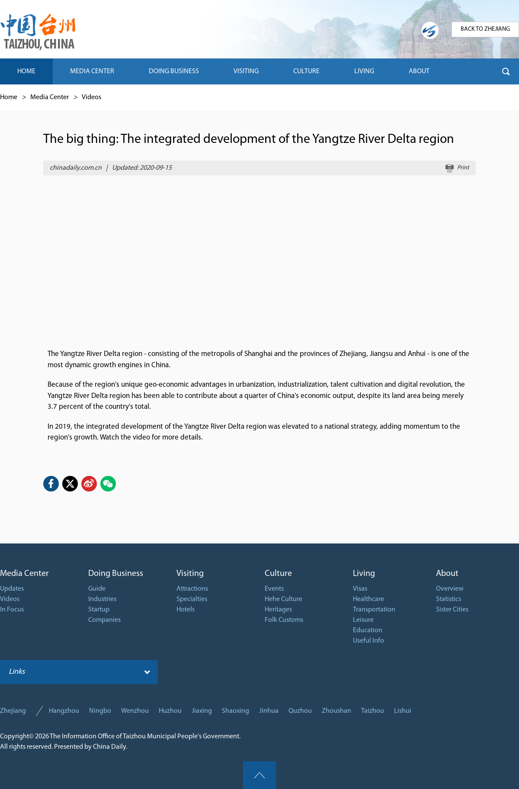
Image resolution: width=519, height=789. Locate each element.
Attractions (192, 588)
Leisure (363, 620)
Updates (12, 588)
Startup (98, 609)
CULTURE (306, 71)
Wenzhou (135, 711)
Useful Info (368, 640)
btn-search (506, 71)
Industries (102, 599)
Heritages (278, 609)
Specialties (191, 599)
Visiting (190, 573)
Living (364, 573)
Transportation (374, 609)
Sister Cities (452, 609)
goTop (259, 775)
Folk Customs (284, 620)
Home (8, 97)
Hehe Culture (283, 599)
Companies (104, 620)
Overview (450, 588)
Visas (360, 588)
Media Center (49, 97)
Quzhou (300, 711)
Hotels (185, 609)
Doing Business (115, 573)
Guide (97, 588)
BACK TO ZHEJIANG (485, 29)
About (447, 573)
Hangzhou (64, 711)
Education (367, 630)
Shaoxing (235, 711)
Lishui (402, 711)
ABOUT (419, 71)
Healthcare (368, 599)
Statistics (448, 599)
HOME (26, 71)
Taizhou (372, 711)
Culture (278, 573)
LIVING (364, 71)
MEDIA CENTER (92, 71)
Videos (91, 97)
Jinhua (269, 711)
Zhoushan (336, 711)
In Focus (12, 609)
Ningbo (100, 711)
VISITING (246, 71)
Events (274, 588)
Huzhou (170, 711)
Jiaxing (202, 711)
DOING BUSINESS (174, 71)
